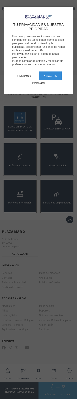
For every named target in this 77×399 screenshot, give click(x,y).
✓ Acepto (50, 75)
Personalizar (38, 83)
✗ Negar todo (24, 76)
